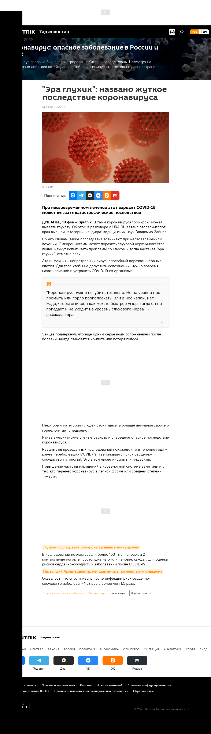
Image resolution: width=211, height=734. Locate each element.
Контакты (30, 685)
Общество (131, 649)
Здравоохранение (141, 593)
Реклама (86, 685)
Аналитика (173, 649)
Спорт (190, 649)
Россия (69, 649)
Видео (205, 649)
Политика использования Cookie (26, 691)
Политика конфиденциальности (149, 685)
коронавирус (118, 593)
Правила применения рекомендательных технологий (91, 691)
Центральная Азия (44, 649)
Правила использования (58, 685)
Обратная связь (143, 691)
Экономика (109, 649)
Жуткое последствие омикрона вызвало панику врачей (91, 547)
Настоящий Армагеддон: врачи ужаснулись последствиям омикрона (102, 571)
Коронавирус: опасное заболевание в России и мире (75, 593)
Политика (87, 649)
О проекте (11, 685)
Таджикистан (15, 649)
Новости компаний (109, 685)
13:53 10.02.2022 (53, 107)
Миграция (152, 649)
